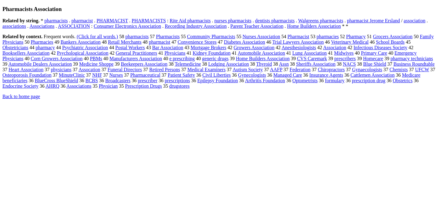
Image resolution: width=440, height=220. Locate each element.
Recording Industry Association (196, 26)
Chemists (399, 69)
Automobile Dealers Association (40, 64)
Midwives (344, 53)
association (414, 20)
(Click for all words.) (97, 36)
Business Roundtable (414, 64)
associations (14, 26)
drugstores (179, 86)
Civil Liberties (216, 75)
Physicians (174, 53)
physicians (61, 69)
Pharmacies (42, 42)
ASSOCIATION (74, 26)
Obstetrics (403, 80)
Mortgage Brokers (208, 47)
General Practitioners (136, 53)
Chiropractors (331, 69)
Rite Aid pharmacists (190, 20)
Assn (284, 64)
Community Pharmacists (211, 36)
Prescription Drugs (143, 86)
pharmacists (56, 20)
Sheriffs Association (316, 64)
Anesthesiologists (298, 47)
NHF (97, 75)
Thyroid (264, 64)
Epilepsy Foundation (217, 80)
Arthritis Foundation (265, 80)
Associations (41, 26)
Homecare (373, 58)
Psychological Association (82, 53)
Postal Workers (130, 47)
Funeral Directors (125, 69)
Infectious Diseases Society (380, 47)
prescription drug (368, 80)
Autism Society (248, 69)
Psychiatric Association (85, 47)
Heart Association (26, 69)
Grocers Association (393, 36)
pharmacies (328, 36)
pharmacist (82, 20)
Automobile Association (261, 53)
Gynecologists (252, 75)
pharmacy (45, 47)
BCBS (92, 80)
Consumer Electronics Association (127, 26)
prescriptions (177, 80)
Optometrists (305, 80)
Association (334, 47)
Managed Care (287, 75)
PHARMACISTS (149, 20)
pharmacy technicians (412, 58)
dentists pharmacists (275, 20)
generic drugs (215, 58)
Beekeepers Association (144, 64)
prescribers (345, 58)
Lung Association (309, 53)
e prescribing (182, 58)
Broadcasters (117, 80)
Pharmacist (298, 36)
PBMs (96, 58)
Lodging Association (228, 64)
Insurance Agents (326, 75)
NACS (349, 64)
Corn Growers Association (56, 58)
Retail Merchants (124, 42)
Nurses (116, 75)
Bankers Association (81, 42)
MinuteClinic (72, 75)
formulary (335, 80)
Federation (300, 69)
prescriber (147, 80)
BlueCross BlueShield (56, 80)
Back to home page (21, 96)
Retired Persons (164, 69)
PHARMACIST (112, 20)
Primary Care (374, 53)
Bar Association (167, 47)
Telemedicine (188, 64)
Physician (108, 86)
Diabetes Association (244, 42)
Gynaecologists (367, 69)
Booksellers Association (26, 53)
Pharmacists (168, 36)
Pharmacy (356, 36)
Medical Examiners (206, 69)
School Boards (390, 42)
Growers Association (254, 47)
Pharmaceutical (145, 75)
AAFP (276, 69)
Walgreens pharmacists (320, 20)
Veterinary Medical (350, 42)
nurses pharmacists (232, 20)
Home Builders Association (314, 26)
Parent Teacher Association (257, 26)
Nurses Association (261, 36)
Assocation (89, 69)
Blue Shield (374, 64)
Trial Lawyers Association (298, 42)
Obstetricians (15, 47)
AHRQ (52, 86)
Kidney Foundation (212, 53)
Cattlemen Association (372, 75)
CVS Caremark (312, 58)
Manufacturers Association (135, 58)
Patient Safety (181, 75)
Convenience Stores (197, 42)
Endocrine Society (20, 86)
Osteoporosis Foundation (26, 75)
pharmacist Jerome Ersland (373, 20)
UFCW (422, 69)
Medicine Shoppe (96, 64)
